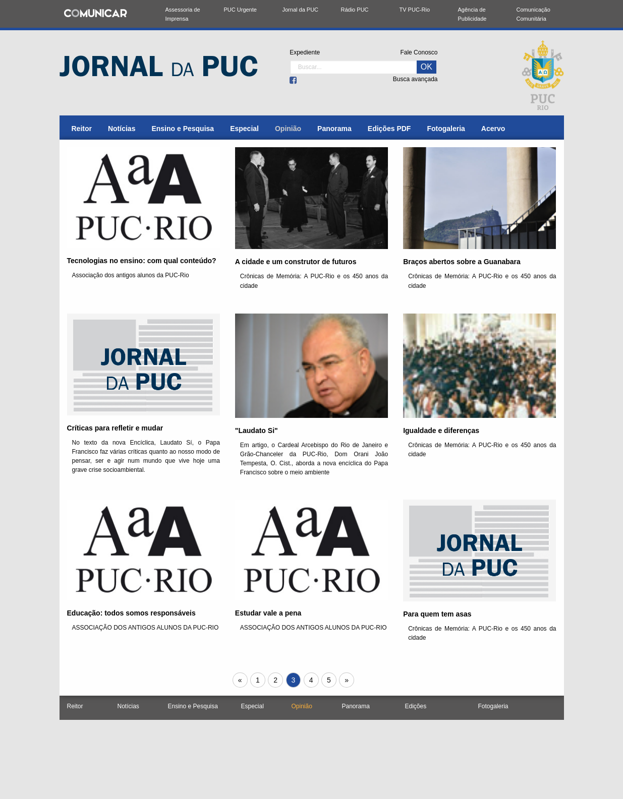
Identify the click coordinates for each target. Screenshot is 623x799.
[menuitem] (82, 128)
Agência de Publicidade (472, 14)
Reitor (82, 129)
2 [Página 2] (275, 680)
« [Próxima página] (242, 680)
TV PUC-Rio (415, 10)
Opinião (288, 129)
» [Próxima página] (349, 680)
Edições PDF (389, 129)
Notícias (121, 129)
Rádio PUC (355, 10)
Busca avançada (415, 79)
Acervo (493, 129)
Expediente (305, 52)
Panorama (334, 129)
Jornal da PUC (300, 10)
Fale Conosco (418, 52)
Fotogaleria (446, 129)
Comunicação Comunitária (533, 14)
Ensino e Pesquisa (182, 129)
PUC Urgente (240, 10)
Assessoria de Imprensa (182, 14)
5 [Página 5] (329, 680)
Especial (244, 129)
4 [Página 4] (311, 680)
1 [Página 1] (258, 680)
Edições (416, 706)
